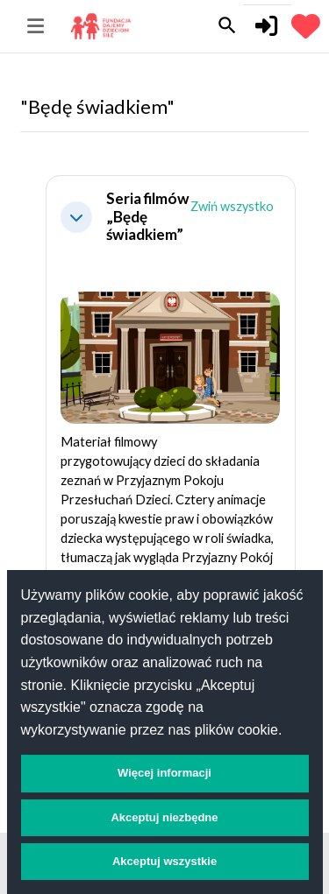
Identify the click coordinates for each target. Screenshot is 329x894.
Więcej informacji (164, 772)
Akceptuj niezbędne (164, 817)
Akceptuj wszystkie (164, 861)
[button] (76, 217)
